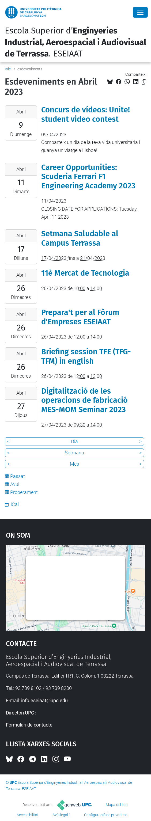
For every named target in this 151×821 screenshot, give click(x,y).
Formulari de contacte (29, 725)
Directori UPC (20, 713)
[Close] (140, 12)
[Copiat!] (144, 82)
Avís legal (60, 815)
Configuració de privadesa (105, 815)
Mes (74, 464)
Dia (74, 441)
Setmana (74, 452)
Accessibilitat (28, 815)
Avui (14, 484)
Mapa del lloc (116, 805)
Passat (17, 476)
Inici (8, 69)
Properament (24, 492)
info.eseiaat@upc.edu (44, 700)
